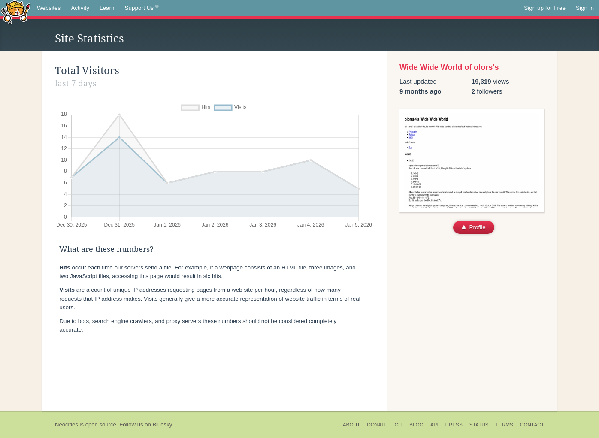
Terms (504, 425)
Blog (416, 425)
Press (454, 425)
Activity (80, 8)
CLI (398, 425)
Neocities (66, 424)
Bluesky (162, 424)
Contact (532, 425)
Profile (474, 227)
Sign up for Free (545, 8)
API (434, 425)
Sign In (585, 8)
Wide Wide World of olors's (449, 67)
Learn (107, 8)
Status (479, 425)
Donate (377, 425)
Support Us (142, 8)
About (351, 425)
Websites (49, 8)
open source (100, 424)
